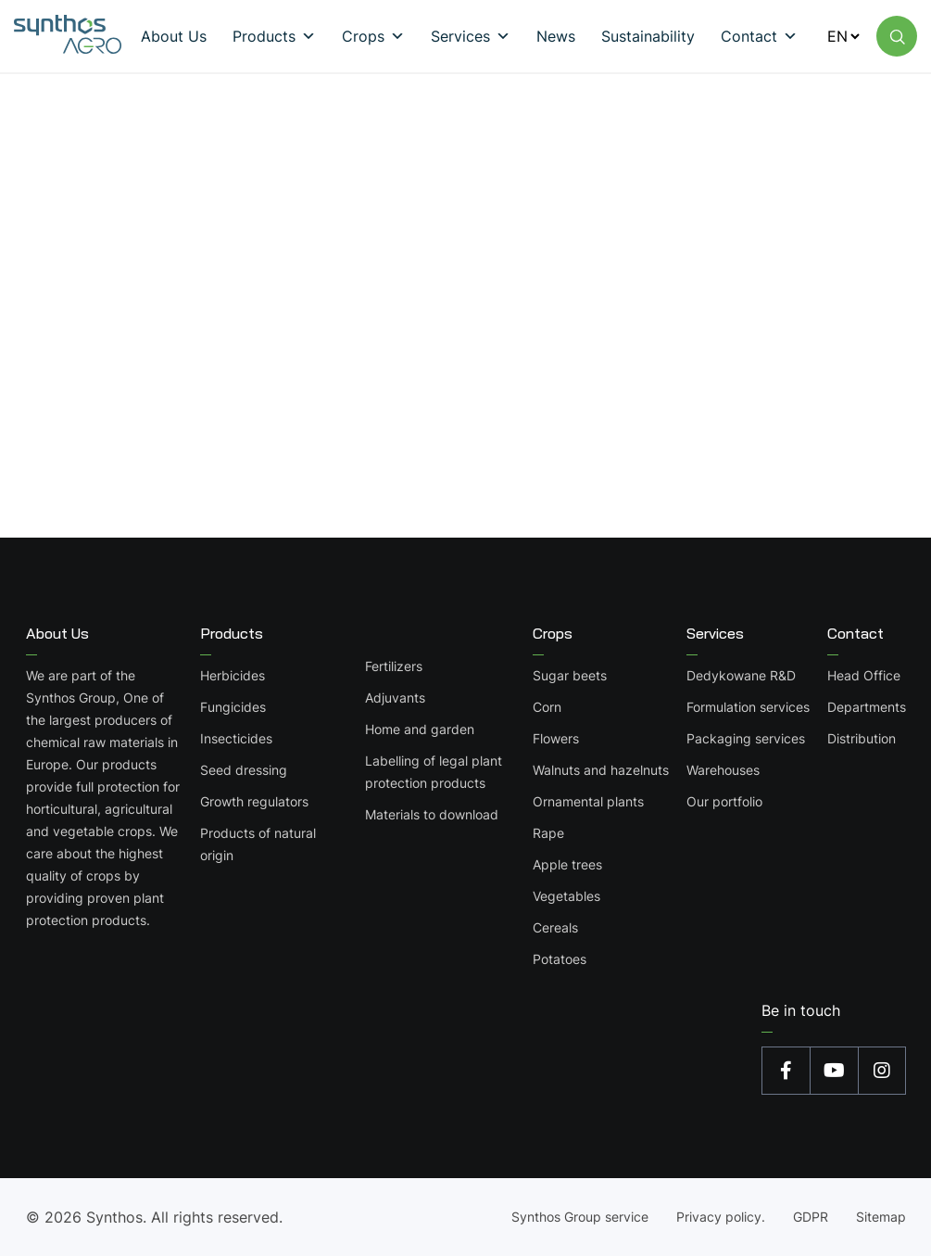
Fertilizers (393, 666)
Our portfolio (724, 801)
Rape (548, 833)
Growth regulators (254, 801)
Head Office (863, 675)
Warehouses (723, 770)
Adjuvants (395, 697)
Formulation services (748, 707)
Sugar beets (570, 675)
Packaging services (745, 738)
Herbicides (232, 675)
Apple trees (567, 864)
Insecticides (236, 738)
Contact (855, 633)
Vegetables (566, 896)
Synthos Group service (579, 1216)
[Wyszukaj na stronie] (896, 36)
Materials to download (431, 814)
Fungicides (233, 707)
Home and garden (419, 729)
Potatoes (559, 959)
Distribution (861, 738)
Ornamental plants (588, 801)
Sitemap (881, 1216)
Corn (547, 707)
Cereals (555, 927)
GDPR (810, 1216)
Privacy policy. (720, 1216)
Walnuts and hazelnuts (601, 770)
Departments (866, 707)
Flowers (556, 738)
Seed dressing (243, 770)
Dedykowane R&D (741, 675)
